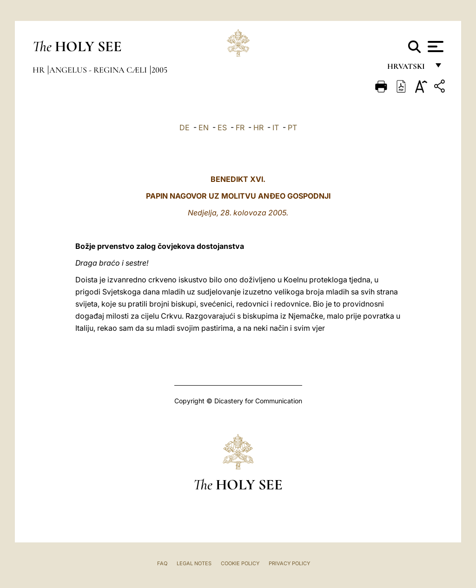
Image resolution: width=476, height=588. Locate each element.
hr (39, 70)
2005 (159, 70)
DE (184, 127)
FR (240, 127)
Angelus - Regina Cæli (99, 70)
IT (275, 127)
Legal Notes (194, 563)
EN (203, 127)
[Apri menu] (434, 46)
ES (222, 127)
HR (258, 127)
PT (292, 127)
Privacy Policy (289, 563)
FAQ (162, 563)
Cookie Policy (240, 563)
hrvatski (408, 68)
